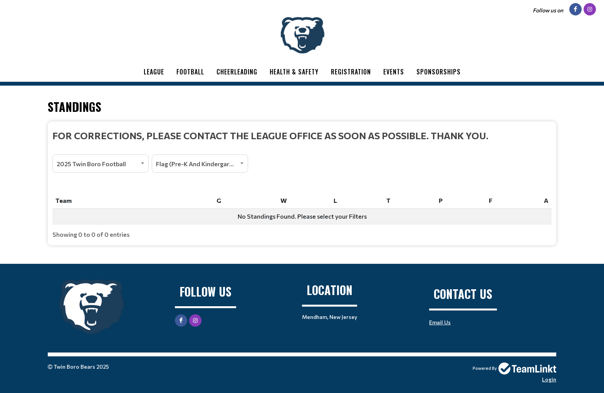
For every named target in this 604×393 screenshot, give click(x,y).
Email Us (440, 322)
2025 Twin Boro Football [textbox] (91, 163)
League (154, 71)
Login (549, 379)
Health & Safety (294, 71)
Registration (351, 71)
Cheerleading (236, 71)
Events (393, 71)
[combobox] (100, 163)
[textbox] (302, 135)
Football (190, 71)
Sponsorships (438, 71)
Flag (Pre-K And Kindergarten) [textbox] (199, 163)
